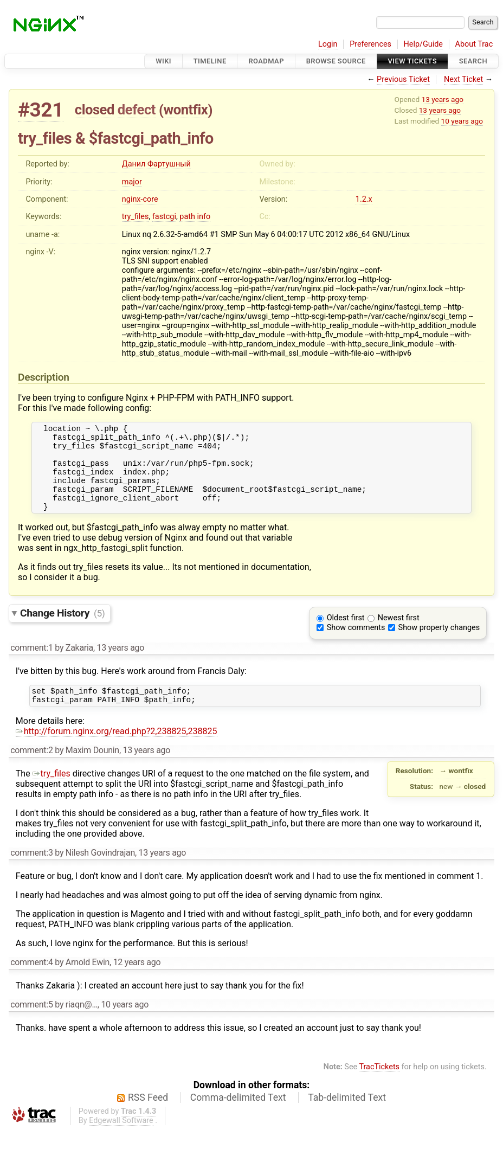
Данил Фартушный (156, 164)
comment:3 (31, 872)
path (187, 216)
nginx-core (140, 199)
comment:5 (31, 1024)
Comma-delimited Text (238, 1117)
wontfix (185, 109)
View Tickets (412, 61)
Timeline (210, 61)
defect (137, 109)
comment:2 (31, 770)
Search (473, 61)
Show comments (356, 644)
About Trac (474, 44)
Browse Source (336, 61)
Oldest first (346, 634)
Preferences (370, 44)
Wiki (163, 61)
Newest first (399, 634)
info (203, 216)
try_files (135, 216)
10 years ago (462, 121)
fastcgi (164, 216)
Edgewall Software (121, 1140)
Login (328, 44)
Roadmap (266, 61)
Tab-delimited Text (347, 1117)
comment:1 (31, 664)
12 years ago (137, 982)
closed (94, 109)
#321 (40, 109)
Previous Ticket (403, 79)
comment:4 (31, 982)
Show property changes (439, 644)
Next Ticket (463, 79)
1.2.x (364, 199)
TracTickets (379, 1086)
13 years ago (442, 99)
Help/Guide (423, 44)
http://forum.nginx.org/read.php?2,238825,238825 (116, 751)
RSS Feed (148, 1117)
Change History (62, 629)
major (132, 182)
